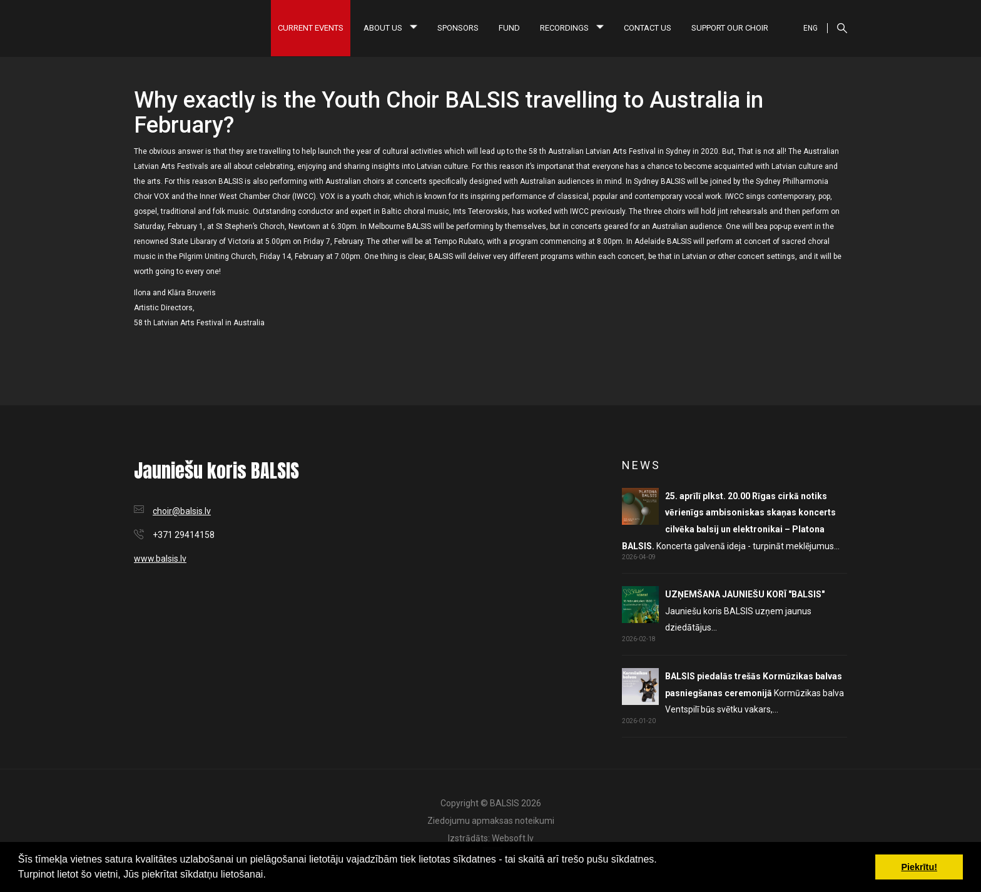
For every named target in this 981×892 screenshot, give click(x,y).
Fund (509, 28)
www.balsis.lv (160, 559)
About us (390, 28)
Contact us (647, 28)
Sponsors (458, 28)
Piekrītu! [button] (919, 867)
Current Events (310, 28)
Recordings (572, 28)
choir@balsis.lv (182, 511)
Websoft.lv (513, 838)
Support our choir (729, 28)
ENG (810, 28)
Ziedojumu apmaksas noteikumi (490, 821)
